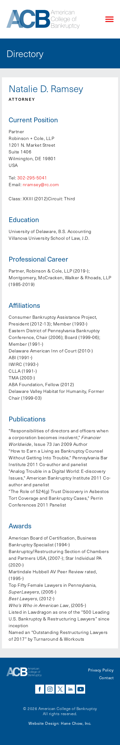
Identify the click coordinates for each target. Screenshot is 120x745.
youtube (80, 689)
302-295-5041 (32, 178)
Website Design (43, 723)
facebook (39, 689)
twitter (60, 689)
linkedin (70, 689)
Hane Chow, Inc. (76, 723)
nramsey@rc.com (41, 184)
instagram (49, 689)
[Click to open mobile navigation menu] (109, 19)
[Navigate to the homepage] (50, 19)
